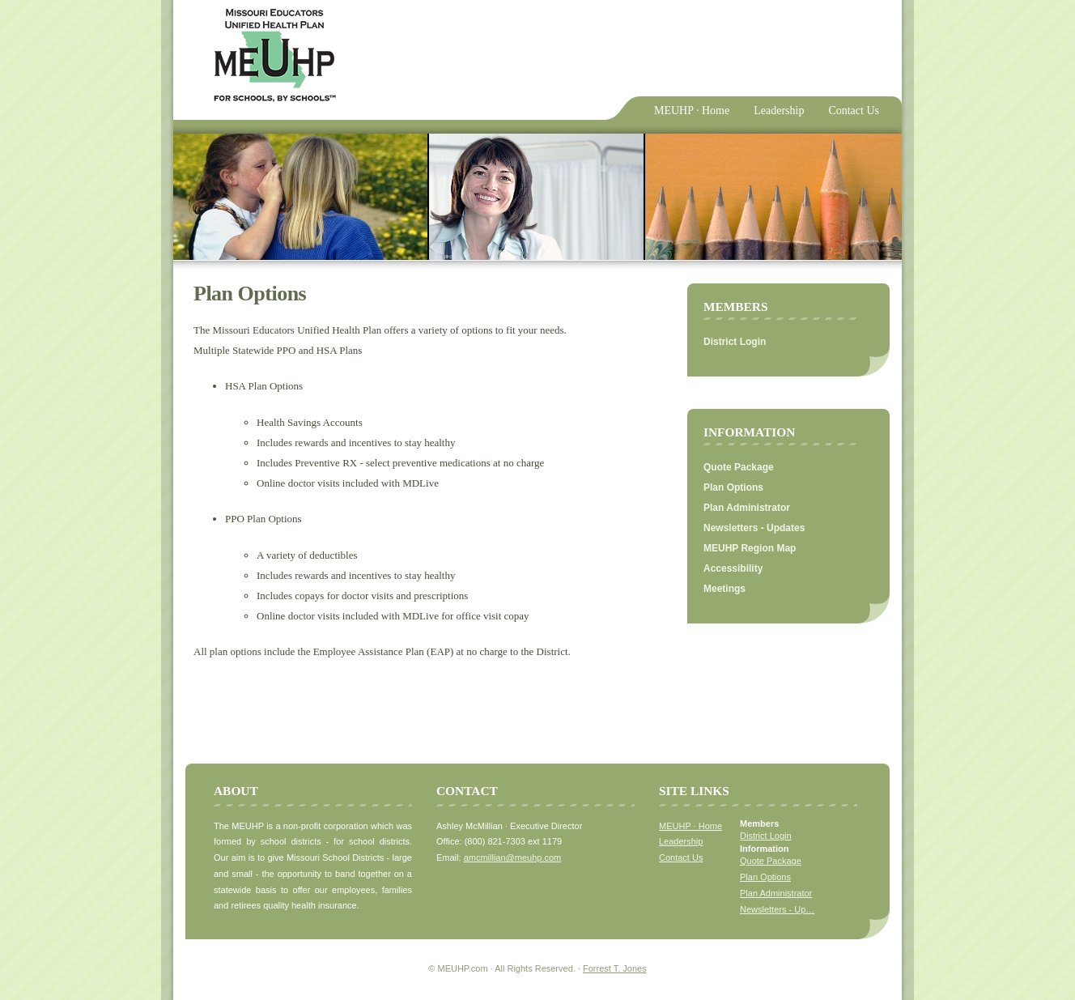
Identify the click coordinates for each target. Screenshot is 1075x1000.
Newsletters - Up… (777, 909)
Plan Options (733, 487)
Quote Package (738, 467)
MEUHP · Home (691, 110)
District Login (734, 341)
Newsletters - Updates (754, 528)
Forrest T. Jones (615, 968)
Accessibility (733, 568)
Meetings (724, 588)
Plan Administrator (746, 507)
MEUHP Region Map (749, 548)
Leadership (779, 110)
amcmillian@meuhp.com (513, 857)
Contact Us (853, 110)
